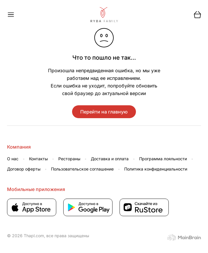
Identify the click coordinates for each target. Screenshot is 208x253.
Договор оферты (23, 168)
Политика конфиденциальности (155, 168)
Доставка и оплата (110, 158)
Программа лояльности (163, 158)
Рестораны (69, 158)
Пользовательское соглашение (82, 168)
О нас (12, 158)
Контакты (38, 158)
